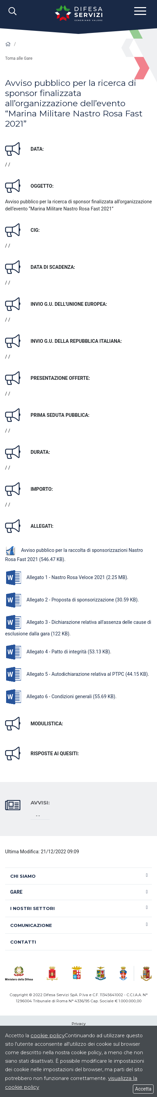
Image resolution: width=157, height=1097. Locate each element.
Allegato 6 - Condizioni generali (60, 696)
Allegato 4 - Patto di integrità (57, 651)
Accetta (143, 1089)
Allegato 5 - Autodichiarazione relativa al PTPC (76, 674)
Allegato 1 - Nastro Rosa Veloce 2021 (66, 577)
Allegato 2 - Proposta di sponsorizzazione (71, 599)
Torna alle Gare (18, 58)
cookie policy (48, 1035)
